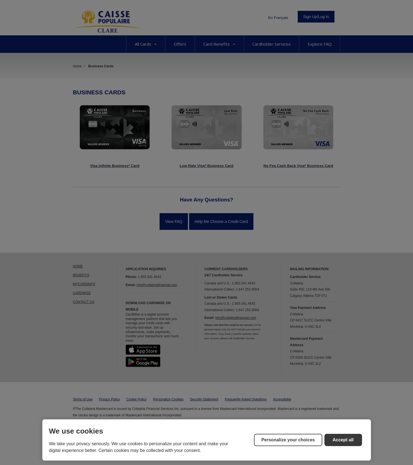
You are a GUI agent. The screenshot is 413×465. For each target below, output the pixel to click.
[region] (206, 440)
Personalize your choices (288, 439)
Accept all (343, 439)
